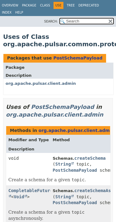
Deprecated (88, 5)
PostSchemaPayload (77, 58)
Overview (10, 5)
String (63, 164)
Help (19, 12)
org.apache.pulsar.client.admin (41, 83)
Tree (71, 5)
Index (6, 12)
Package (29, 5)
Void (19, 196)
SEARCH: (51, 21)
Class (45, 5)
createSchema (89, 158)
